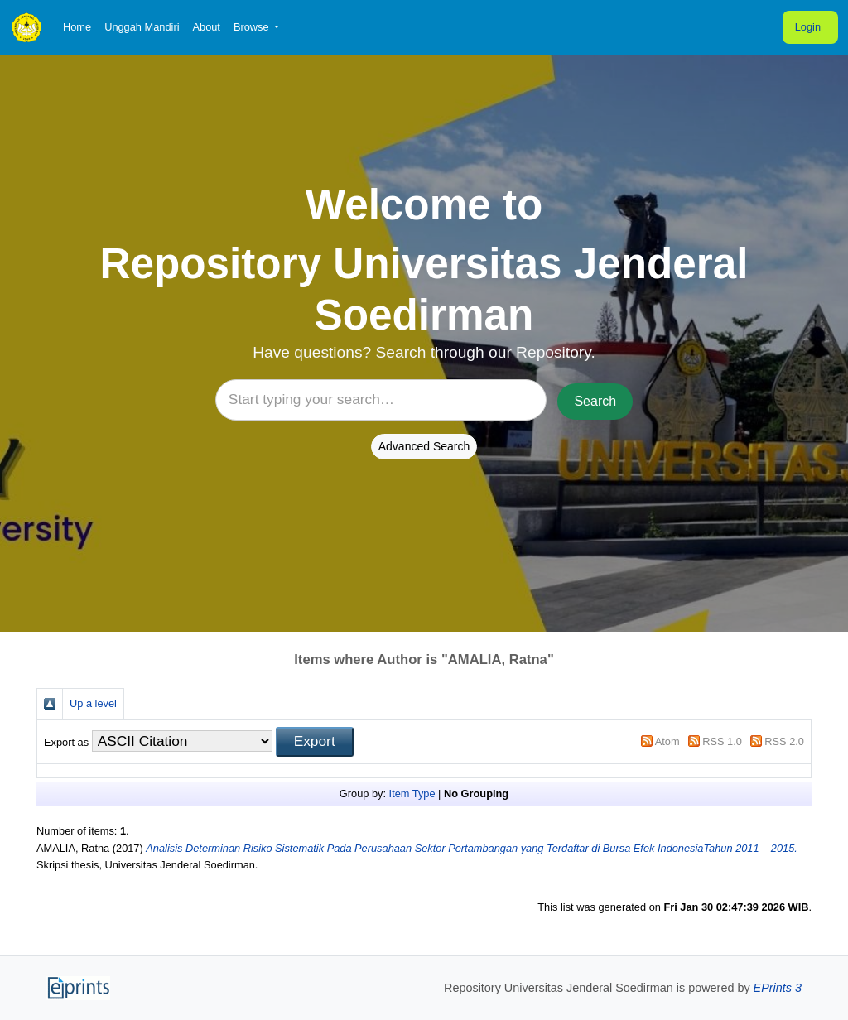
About (205, 27)
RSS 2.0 (784, 741)
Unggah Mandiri (141, 27)
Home (77, 27)
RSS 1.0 (722, 741)
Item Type (412, 793)
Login (808, 27)
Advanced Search (424, 446)
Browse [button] (253, 27)
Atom (667, 741)
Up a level (93, 703)
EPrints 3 (778, 987)
